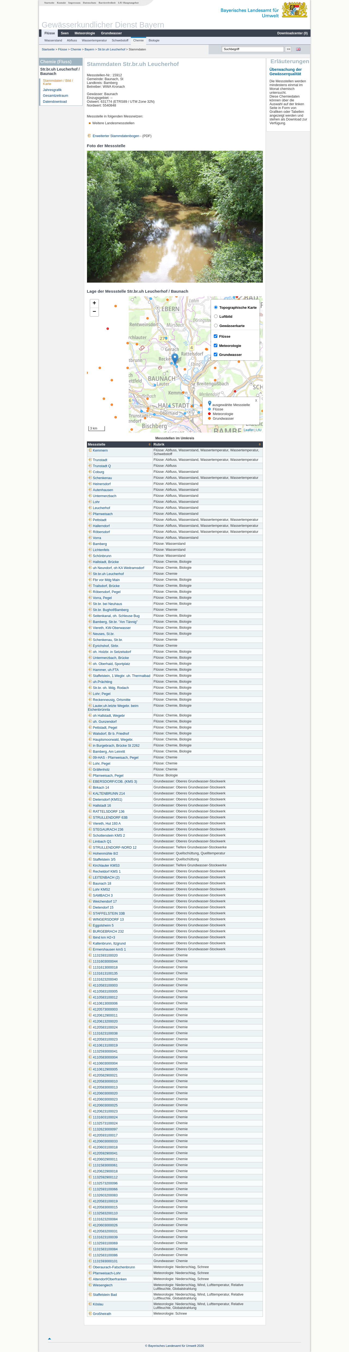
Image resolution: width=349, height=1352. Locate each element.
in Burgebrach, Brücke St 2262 (114, 746)
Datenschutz (89, 2)
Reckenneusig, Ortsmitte (109, 700)
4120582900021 (103, 1075)
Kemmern (98, 450)
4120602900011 (103, 1159)
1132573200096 (103, 1183)
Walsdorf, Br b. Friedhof (108, 734)
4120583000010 (103, 1081)
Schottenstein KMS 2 (106, 835)
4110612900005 (103, 1069)
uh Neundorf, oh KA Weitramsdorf (116, 568)
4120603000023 (103, 1099)
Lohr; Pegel (99, 694)
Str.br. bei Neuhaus (105, 604)
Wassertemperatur (94, 40)
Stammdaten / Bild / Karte (58, 82)
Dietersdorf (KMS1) (105, 799)
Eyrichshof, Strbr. (103, 646)
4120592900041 (103, 1153)
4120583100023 (103, 1039)
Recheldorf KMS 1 (104, 871)
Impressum (74, 2)
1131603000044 (103, 961)
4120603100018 (103, 1147)
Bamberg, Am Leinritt (106, 752)
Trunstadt (97, 460)
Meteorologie (84, 33)
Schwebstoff (120, 40)
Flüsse (49, 33)
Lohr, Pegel (99, 764)
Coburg (96, 472)
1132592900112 (103, 1177)
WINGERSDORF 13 (106, 919)
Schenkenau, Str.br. (105, 640)
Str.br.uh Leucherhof (111, 49)
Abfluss (72, 40)
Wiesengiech (100, 1285)
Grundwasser (111, 33)
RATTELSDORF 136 (106, 811)
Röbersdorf (99, 532)
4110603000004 (103, 1063)
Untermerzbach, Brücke (108, 658)
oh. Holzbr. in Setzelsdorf (109, 652)
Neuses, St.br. (101, 634)
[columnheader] (119, 444)
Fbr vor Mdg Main (104, 580)
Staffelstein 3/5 (101, 859)
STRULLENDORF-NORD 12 (112, 847)
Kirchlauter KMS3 (103, 865)
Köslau (95, 1304)
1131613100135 (103, 973)
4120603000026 (103, 1225)
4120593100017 (103, 1135)
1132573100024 (103, 1123)
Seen (64, 33)
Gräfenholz (99, 770)
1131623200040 (103, 979)
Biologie (153, 40)
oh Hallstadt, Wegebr (106, 716)
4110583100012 (103, 997)
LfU (258, 430)
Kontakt (61, 2)
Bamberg (97, 544)
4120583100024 (103, 1027)
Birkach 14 (98, 788)
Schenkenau (100, 478)
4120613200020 (103, 1021)
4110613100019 (103, 1045)
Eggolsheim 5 (100, 925)
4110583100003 (103, 985)
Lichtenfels (98, 550)
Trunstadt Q (99, 466)
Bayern (89, 49)
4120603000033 (103, 1141)
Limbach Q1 (99, 841)
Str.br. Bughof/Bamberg (108, 610)
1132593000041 (103, 1051)
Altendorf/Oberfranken (107, 1279)
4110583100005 (103, 991)
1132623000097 (103, 1129)
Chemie (138, 40)
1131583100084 (103, 1249)
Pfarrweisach (100, 514)
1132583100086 (103, 1255)
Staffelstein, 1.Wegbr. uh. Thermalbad (119, 676)
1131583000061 (103, 1165)
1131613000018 (103, 967)
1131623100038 (103, 1033)
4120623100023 (103, 1111)
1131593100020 (103, 955)
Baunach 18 (99, 883)
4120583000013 (103, 1087)
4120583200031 (103, 1231)
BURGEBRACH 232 (106, 931)
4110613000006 (103, 1003)
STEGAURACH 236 (105, 829)
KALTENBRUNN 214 (106, 794)
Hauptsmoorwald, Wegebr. (110, 740)
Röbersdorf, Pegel (104, 592)
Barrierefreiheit (106, 2)
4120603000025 (103, 1105)
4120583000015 (103, 1207)
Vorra (94, 538)
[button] (174, 358)
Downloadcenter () (292, 33)
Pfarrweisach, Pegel (105, 776)
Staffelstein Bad (102, 1295)
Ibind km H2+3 (101, 937)
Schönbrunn (99, 556)
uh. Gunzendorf (102, 722)
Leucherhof (99, 508)
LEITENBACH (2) (103, 877)
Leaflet (248, 430)
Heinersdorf (99, 484)
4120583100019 (103, 1201)
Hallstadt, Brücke (103, 562)
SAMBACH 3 (100, 895)
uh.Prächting (100, 682)
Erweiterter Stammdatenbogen (113, 136)
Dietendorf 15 (100, 907)
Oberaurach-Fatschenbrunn (111, 1267)
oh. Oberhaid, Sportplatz (109, 664)
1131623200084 (103, 1219)
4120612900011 (103, 1015)
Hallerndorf (99, 526)
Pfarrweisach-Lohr (104, 1273)
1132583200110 (103, 1213)
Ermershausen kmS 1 (107, 949)
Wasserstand (53, 40)
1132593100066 (103, 1189)
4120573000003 (103, 1009)
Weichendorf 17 (102, 901)
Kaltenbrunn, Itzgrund (106, 943)
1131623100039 (103, 1237)
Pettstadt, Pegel (102, 728)
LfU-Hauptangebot (128, 2)
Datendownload (55, 102)
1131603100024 (103, 1117)
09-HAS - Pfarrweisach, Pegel (113, 758)
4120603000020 (103, 1093)
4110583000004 (103, 1057)
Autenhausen (100, 490)
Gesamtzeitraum (55, 96)
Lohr (94, 502)
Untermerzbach (102, 496)
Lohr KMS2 (99, 889)
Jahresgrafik (52, 90)
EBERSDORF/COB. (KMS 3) (112, 782)
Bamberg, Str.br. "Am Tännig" (112, 622)
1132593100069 (103, 1243)
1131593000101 (103, 1261)
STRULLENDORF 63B (107, 817)
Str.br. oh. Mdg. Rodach (108, 688)
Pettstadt (97, 520)
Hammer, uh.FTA (103, 670)
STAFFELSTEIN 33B (106, 913)
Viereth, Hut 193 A (104, 823)
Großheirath (99, 1314)
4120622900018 (103, 1171)
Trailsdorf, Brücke (103, 586)
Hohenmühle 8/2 (103, 853)
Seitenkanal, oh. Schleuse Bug (114, 616)
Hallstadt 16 (99, 805)
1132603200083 (103, 1195)
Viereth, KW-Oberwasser (109, 628)
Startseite (49, 2)
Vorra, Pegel (100, 598)
